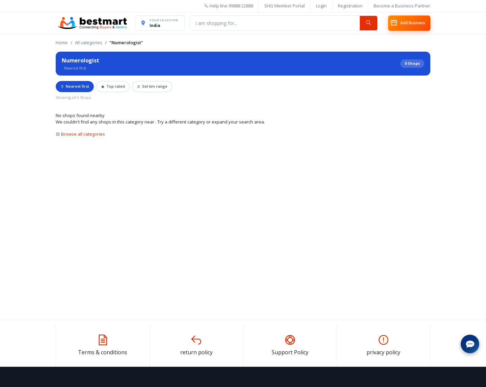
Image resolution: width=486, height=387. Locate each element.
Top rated (113, 88)
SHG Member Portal (284, 6)
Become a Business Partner (402, 6)
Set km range (152, 88)
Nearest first (74, 88)
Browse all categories (80, 136)
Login (321, 6)
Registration (350, 6)
